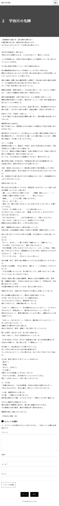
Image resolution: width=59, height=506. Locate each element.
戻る (34, 494)
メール (4, 464)
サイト (3, 474)
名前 (3, 454)
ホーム (24, 494)
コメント (4, 432)
